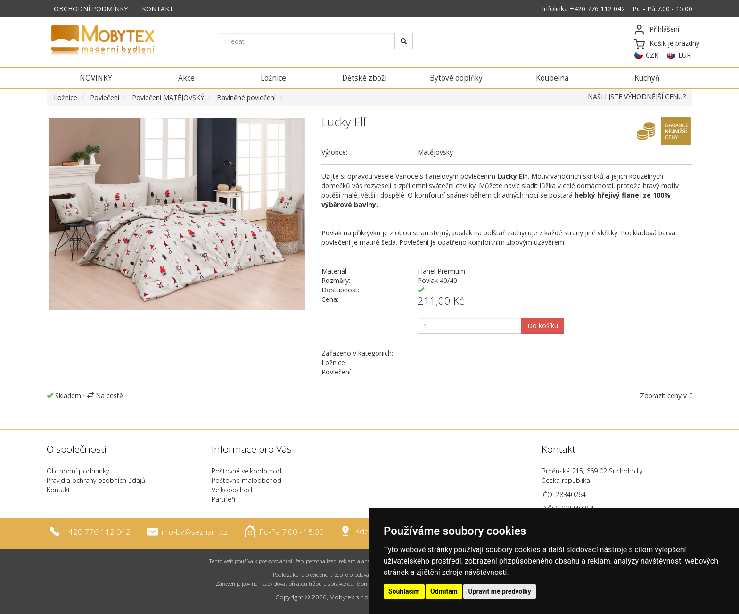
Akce (186, 78)
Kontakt (58, 489)
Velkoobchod (232, 489)
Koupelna (552, 78)
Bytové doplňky (456, 78)
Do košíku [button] (542, 325)
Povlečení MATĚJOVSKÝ (168, 97)
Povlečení (104, 97)
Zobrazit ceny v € (666, 395)
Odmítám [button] (444, 591)
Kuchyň (646, 78)
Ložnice (273, 78)
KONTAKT (157, 8)
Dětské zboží (364, 78)
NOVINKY (96, 78)
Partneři (223, 499)
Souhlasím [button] (404, 591)
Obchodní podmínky (78, 470)
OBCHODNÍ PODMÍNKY (91, 8)
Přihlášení (664, 29)
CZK (652, 54)
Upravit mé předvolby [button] (499, 591)
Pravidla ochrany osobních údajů (96, 480)
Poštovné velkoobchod (246, 470)
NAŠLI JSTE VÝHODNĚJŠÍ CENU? (637, 96)
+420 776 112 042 (597, 8)
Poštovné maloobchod (246, 480)
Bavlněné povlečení (246, 97)
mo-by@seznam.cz (195, 531)
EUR (684, 54)
